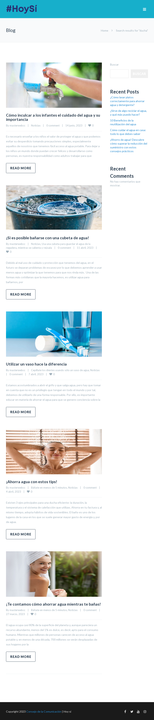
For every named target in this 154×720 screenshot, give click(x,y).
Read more (20, 168)
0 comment (53, 125)
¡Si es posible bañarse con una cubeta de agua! (48, 237)
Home (104, 30)
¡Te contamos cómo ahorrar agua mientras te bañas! (53, 603)
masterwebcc (17, 125)
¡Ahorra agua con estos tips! (31, 481)
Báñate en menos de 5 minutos (49, 487)
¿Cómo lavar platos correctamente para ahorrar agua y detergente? (127, 101)
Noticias (36, 125)
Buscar (114, 64)
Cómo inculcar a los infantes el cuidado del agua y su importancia (53, 117)
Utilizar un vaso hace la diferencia (36, 363)
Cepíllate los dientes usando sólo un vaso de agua (60, 369)
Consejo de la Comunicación (43, 710)
